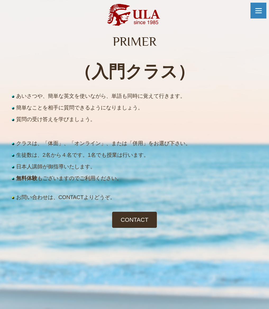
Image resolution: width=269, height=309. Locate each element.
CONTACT (134, 219)
